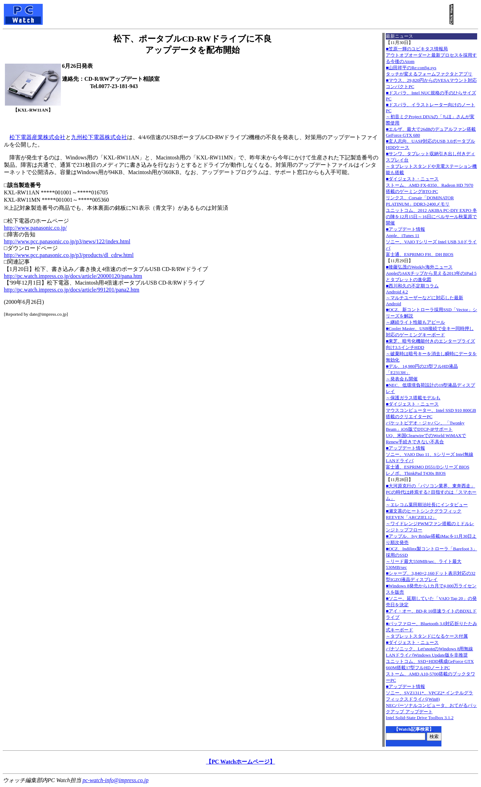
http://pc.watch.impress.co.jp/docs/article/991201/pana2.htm (71, 290)
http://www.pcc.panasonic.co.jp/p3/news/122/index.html (67, 241)
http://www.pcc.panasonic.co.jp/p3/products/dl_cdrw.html (69, 255)
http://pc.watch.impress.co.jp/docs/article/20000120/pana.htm (73, 276)
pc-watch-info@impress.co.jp (115, 780)
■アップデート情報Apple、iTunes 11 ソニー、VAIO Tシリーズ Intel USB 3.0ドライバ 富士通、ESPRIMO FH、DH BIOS (431, 242)
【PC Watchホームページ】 (240, 762)
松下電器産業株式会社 (37, 137)
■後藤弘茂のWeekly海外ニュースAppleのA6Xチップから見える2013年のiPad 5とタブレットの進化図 (431, 273)
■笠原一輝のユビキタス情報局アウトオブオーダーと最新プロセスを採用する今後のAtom (431, 55)
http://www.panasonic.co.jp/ (35, 228)
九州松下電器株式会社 (99, 137)
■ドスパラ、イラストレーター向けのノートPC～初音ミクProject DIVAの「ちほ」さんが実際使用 (430, 114)
